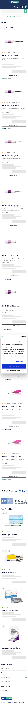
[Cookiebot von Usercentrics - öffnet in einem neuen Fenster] (20, 337)
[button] (18, 7)
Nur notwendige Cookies (14, 370)
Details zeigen (19, 361)
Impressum (16, 702)
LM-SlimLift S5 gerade (10, 256)
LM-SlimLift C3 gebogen (10, 105)
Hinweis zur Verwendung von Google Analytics (9, 704)
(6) (14, 75)
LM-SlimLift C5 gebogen (10, 306)
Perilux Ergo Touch (11, 406)
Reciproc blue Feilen (10, 610)
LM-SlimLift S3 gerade (10, 55)
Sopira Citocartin (9, 534)
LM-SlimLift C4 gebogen (10, 206)
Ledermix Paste (9, 572)
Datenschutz (21, 702)
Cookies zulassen (14, 366)
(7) (14, 376)
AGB (12, 702)
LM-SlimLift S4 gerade (10, 155)
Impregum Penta (11, 648)
